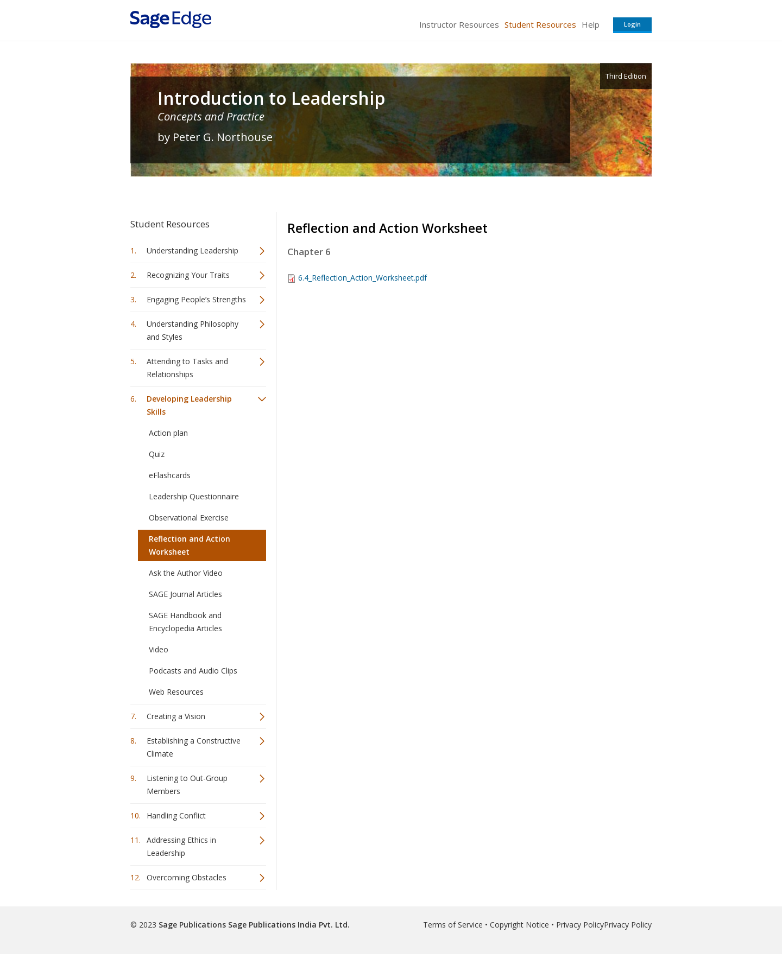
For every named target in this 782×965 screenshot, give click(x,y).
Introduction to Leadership (271, 98)
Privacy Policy (580, 924)
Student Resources (540, 24)
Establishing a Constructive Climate (194, 747)
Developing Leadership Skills (189, 405)
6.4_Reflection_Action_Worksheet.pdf (362, 277)
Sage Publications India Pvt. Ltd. (288, 924)
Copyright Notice (519, 924)
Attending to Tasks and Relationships (187, 367)
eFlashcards (170, 475)
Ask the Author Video (186, 573)
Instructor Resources (459, 24)
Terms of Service (453, 924)
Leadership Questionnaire (194, 496)
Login (632, 24)
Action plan (168, 433)
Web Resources (176, 692)
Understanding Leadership (192, 250)
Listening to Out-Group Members (187, 784)
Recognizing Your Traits (188, 275)
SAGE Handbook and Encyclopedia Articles (185, 621)
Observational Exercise (189, 517)
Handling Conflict (176, 815)
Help (591, 24)
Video (158, 649)
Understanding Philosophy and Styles (192, 330)
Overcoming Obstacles (186, 877)
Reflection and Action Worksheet (189, 545)
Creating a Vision (176, 716)
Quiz (157, 454)
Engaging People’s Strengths (196, 299)
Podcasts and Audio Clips (193, 670)
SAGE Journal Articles (185, 594)
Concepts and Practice (210, 116)
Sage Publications (192, 924)
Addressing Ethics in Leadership (181, 846)
